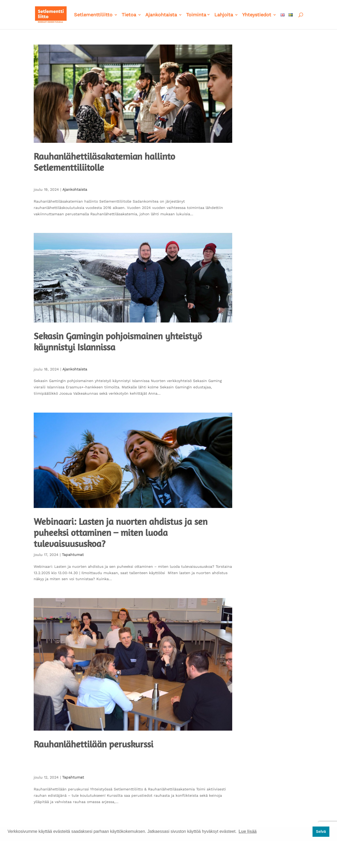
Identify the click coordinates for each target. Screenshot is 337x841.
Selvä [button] (321, 831)
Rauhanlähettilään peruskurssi (93, 744)
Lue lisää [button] (247, 831)
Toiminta (196, 15)
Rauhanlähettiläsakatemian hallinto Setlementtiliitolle (104, 161)
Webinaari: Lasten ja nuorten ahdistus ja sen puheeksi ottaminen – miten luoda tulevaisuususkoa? (120, 532)
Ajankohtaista (161, 15)
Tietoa (129, 15)
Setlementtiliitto (93, 15)
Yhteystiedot (256, 15)
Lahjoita (223, 15)
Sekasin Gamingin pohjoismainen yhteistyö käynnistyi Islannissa (118, 341)
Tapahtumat (73, 554)
